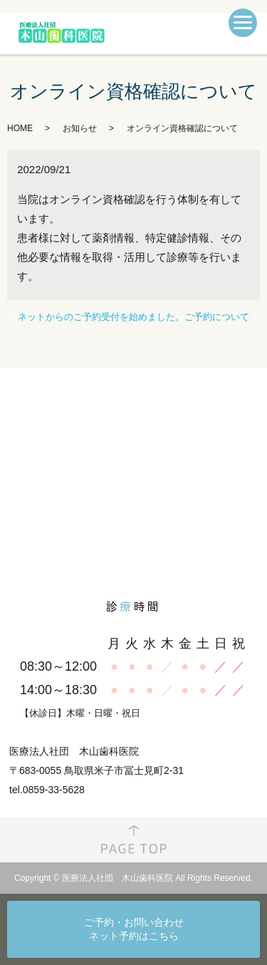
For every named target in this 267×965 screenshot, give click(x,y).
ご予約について (216, 316)
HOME (20, 128)
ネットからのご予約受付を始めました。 (101, 316)
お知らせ (80, 128)
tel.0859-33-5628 (47, 789)
